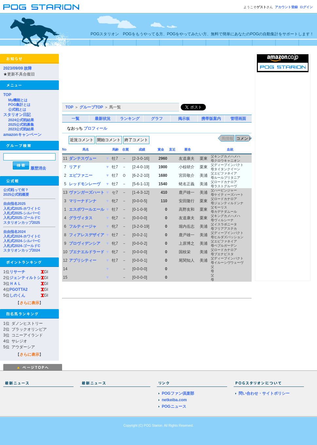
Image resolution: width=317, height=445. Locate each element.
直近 (172, 149)
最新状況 (102, 118)
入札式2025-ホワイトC (21, 208)
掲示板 (184, 118)
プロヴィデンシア (84, 243)
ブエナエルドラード (86, 252)
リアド (75, 167)
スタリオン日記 (17, 114)
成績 (142, 149)
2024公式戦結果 (21, 120)
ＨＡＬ (15, 283)
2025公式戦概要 (16, 194)
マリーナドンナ (82, 201)
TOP (7, 94)
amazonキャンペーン (22, 134)
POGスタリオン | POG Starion (41, 7)
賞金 (161, 149)
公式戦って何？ (15, 190)
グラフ (157, 118)
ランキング (130, 118)
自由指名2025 (14, 204)
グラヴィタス (80, 218)
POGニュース (174, 406)
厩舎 (187, 149)
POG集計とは (19, 105)
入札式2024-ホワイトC (21, 236)
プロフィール (95, 128)
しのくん (17, 295)
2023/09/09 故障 (17, 68)
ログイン (306, 7)
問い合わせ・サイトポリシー (264, 393)
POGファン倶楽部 (178, 393)
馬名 (85, 149)
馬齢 (115, 149)
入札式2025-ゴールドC (21, 218)
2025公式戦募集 (21, 124)
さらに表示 (29, 303)
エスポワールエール (86, 209)
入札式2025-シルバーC (21, 213)
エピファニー (80, 175)
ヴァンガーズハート (86, 192)
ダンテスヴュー (82, 158)
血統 (230, 149)
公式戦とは (17, 109)
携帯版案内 (211, 118)
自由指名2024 (14, 232)
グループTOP (91, 107)
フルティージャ (82, 226)
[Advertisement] (92, 78)
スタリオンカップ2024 (21, 250)
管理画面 (238, 118)
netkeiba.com (174, 400)
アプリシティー (82, 260)
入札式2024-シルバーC (21, 241)
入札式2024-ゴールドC (21, 246)
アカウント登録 (286, 7)
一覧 (75, 118)
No (64, 149)
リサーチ (17, 272)
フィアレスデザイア (86, 235)
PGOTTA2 (18, 289)
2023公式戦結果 (21, 129)
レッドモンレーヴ (84, 184)
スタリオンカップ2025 (21, 222)
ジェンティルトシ (25, 277)
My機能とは (17, 100)
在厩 (125, 149)
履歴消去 (38, 168)
